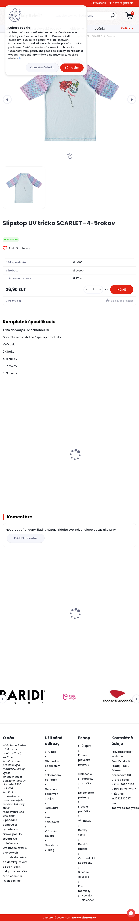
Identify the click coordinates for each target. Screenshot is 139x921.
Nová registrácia (123, 3)
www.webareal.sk (84, 917)
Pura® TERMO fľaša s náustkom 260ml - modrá (101, 624)
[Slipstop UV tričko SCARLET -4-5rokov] (69, 99)
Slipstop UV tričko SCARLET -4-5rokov (31, 622)
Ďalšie (125, 28)
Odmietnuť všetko (42, 67)
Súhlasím (72, 67)
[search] (113, 16)
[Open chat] (131, 913)
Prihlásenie (100, 3)
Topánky (99, 28)
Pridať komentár (25, 538)
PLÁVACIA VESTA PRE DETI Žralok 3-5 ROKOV (98, 466)
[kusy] (93, 290)
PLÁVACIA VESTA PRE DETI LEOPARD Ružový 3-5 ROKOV (34, 466)
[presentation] (7, 99)
